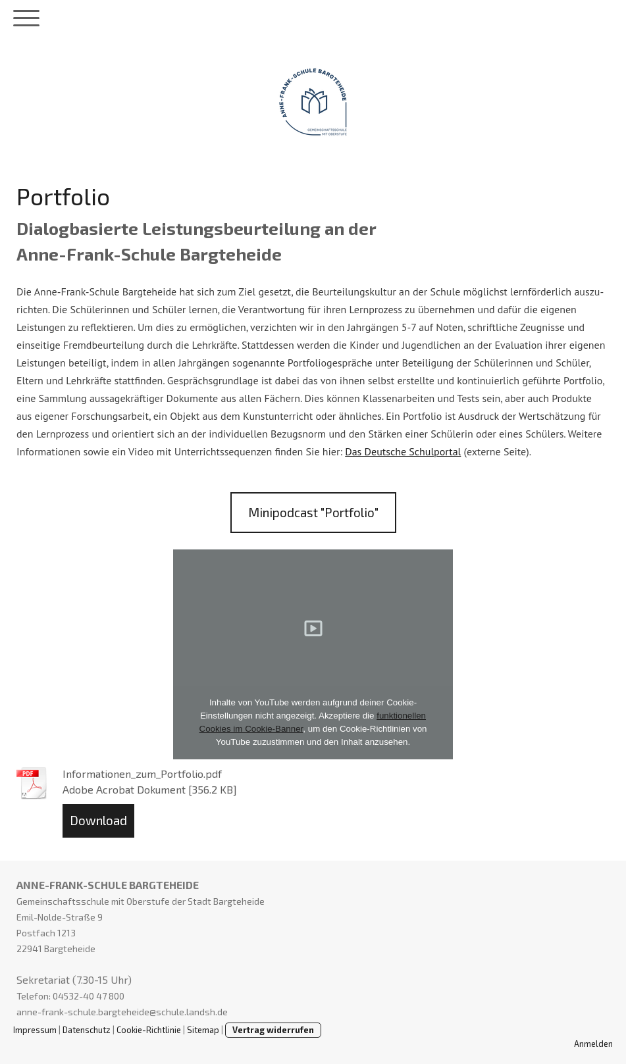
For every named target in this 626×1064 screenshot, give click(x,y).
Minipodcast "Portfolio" (313, 512)
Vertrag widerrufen (273, 1030)
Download (98, 820)
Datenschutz (87, 1030)
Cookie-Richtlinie (149, 1030)
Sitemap (203, 1030)
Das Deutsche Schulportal (403, 451)
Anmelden (593, 1043)
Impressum (35, 1030)
